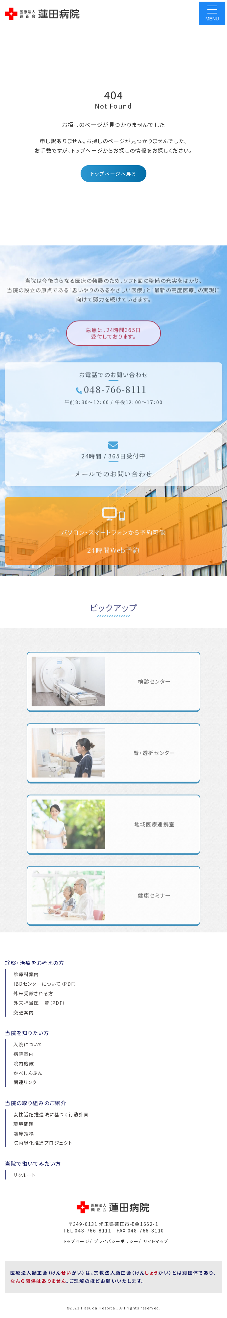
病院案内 (23, 1054)
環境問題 (23, 1124)
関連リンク (25, 1082)
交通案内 (23, 1012)
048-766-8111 (111, 400)
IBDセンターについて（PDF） (45, 983)
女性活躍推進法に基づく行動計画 (51, 1114)
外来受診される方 (33, 993)
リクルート (24, 1175)
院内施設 (23, 1063)
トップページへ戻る (113, 173)
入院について (28, 1044)
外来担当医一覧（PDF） (39, 1003)
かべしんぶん (28, 1073)
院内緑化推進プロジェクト (42, 1142)
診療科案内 (26, 974)
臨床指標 (23, 1133)
